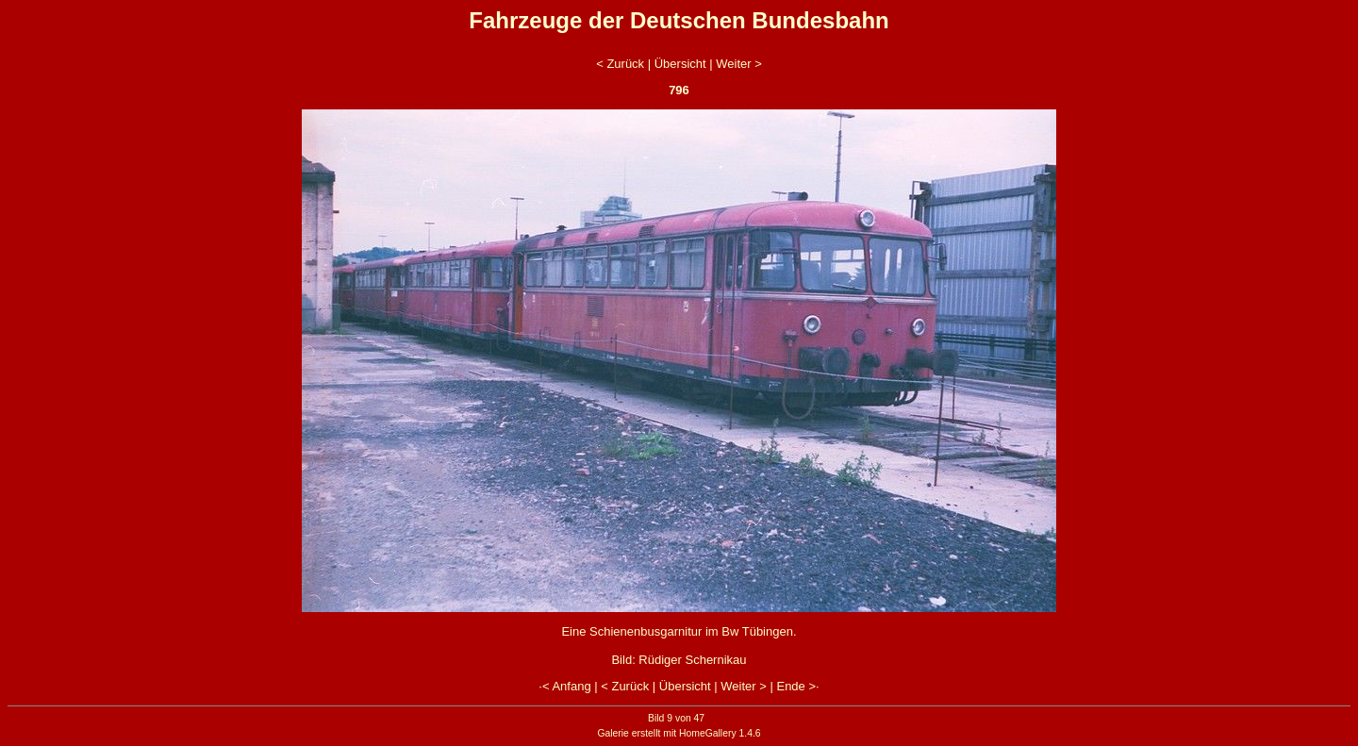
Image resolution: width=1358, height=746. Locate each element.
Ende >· (797, 686)
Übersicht (680, 64)
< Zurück (620, 64)
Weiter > (739, 64)
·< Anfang (564, 686)
